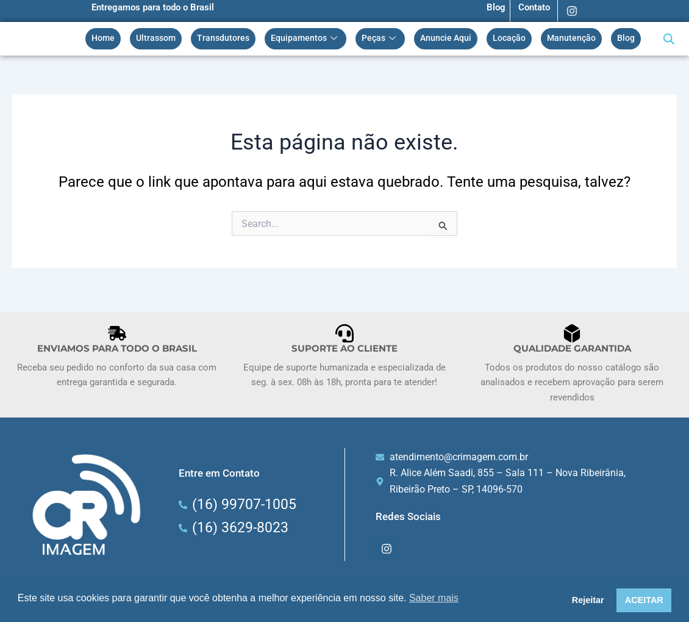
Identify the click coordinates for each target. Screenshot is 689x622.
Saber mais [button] (434, 598)
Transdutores (223, 40)
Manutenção (571, 40)
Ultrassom (156, 40)
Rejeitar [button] (588, 600)
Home (103, 40)
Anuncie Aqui (445, 40)
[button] (13, 355)
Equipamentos (305, 40)
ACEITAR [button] (644, 600)
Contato (534, 7)
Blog (496, 7)
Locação (509, 40)
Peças (380, 40)
